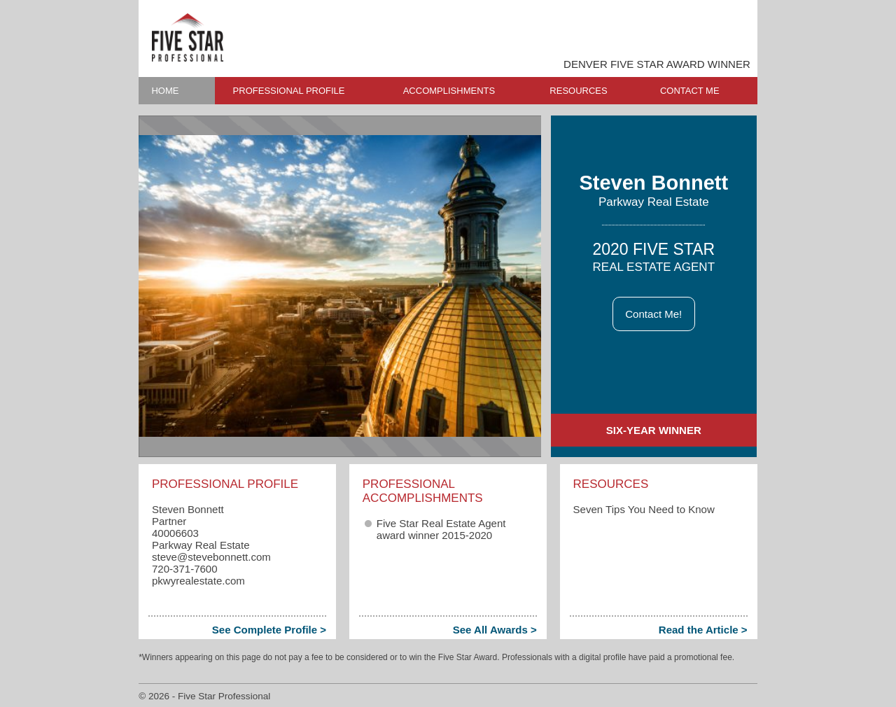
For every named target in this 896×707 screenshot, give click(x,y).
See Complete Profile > (269, 630)
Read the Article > (703, 630)
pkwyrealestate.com (198, 581)
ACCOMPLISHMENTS (449, 90)
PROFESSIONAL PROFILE (289, 90)
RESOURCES (578, 90)
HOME (164, 90)
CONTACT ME (690, 90)
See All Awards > (495, 630)
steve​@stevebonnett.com (211, 557)
